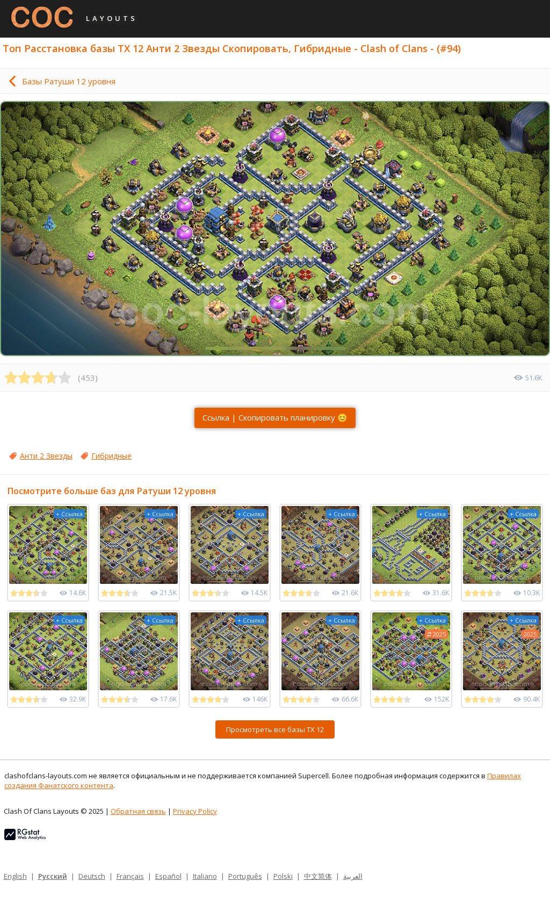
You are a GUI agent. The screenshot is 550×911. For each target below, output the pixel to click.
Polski (283, 876)
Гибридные (111, 456)
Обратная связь (138, 811)
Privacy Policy (195, 811)
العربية (353, 876)
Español (168, 876)
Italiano (205, 876)
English (15, 876)
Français (130, 876)
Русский (52, 876)
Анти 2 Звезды (46, 456)
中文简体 (318, 876)
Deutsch (91, 876)
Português (245, 876)
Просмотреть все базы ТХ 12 (275, 729)
